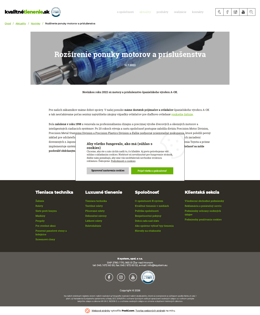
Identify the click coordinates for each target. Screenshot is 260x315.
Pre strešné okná (45, 225)
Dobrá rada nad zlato (147, 220)
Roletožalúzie (93, 225)
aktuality (154, 12)
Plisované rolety (95, 210)
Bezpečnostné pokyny (148, 215)
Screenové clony (45, 239)
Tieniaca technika (96, 200)
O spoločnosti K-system (149, 200)
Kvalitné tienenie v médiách (152, 205)
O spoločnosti (136, 12)
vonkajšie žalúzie (182, 114)
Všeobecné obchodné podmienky (204, 200)
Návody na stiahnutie (148, 230)
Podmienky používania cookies (203, 219)
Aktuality (21, 23)
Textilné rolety (94, 205)
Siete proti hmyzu (46, 210)
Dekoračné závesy (96, 215)
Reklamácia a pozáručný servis (203, 205)
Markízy (40, 215)
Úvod (8, 23)
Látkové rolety (93, 220)
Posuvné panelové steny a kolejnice (51, 232)
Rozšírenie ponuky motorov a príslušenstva (70, 23)
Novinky (35, 23)
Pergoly (40, 220)
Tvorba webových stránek (150, 310)
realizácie (184, 12)
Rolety (39, 205)
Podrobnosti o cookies (123, 161)
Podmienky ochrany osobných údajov (203, 212)
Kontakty (199, 12)
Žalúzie (39, 200)
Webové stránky (101, 310)
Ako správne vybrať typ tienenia (154, 225)
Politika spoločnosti (147, 210)
